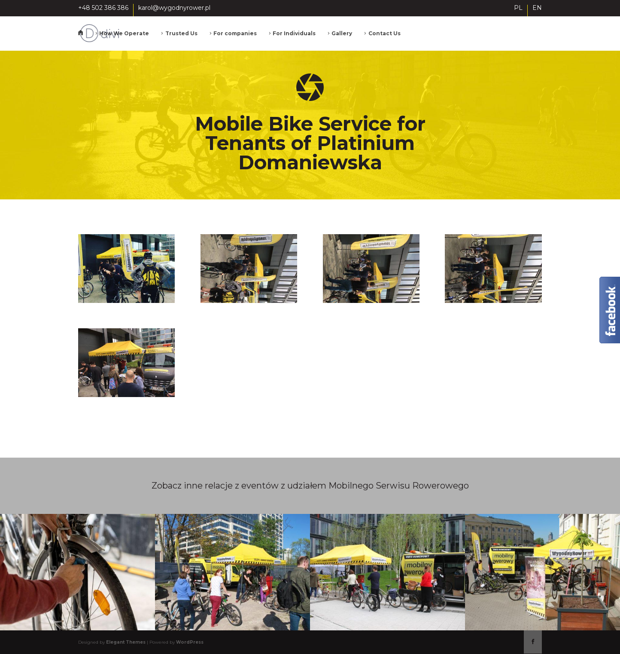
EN (537, 8)
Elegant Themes (126, 642)
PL (518, 8)
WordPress (190, 642)
